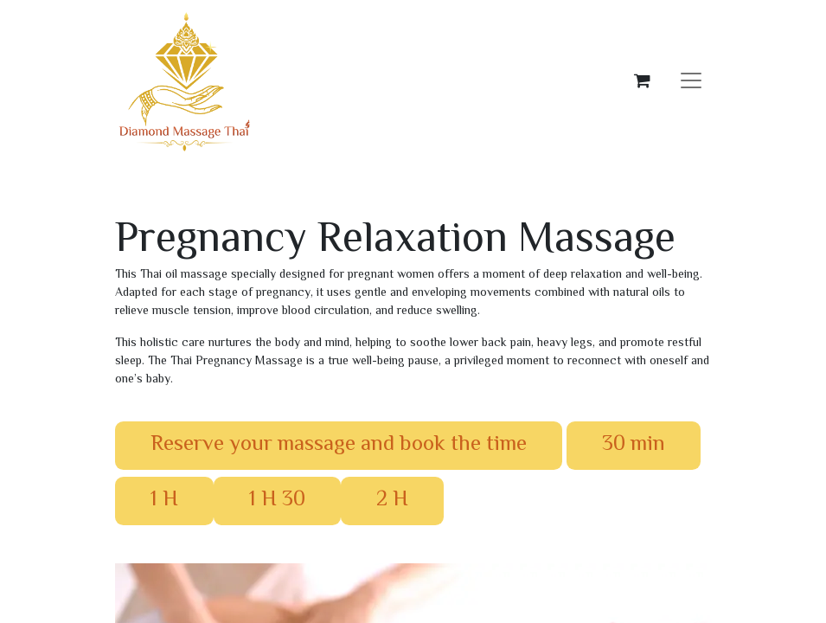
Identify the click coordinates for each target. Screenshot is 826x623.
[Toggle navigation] (691, 81)
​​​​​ (164, 500)
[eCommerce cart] (642, 80)
